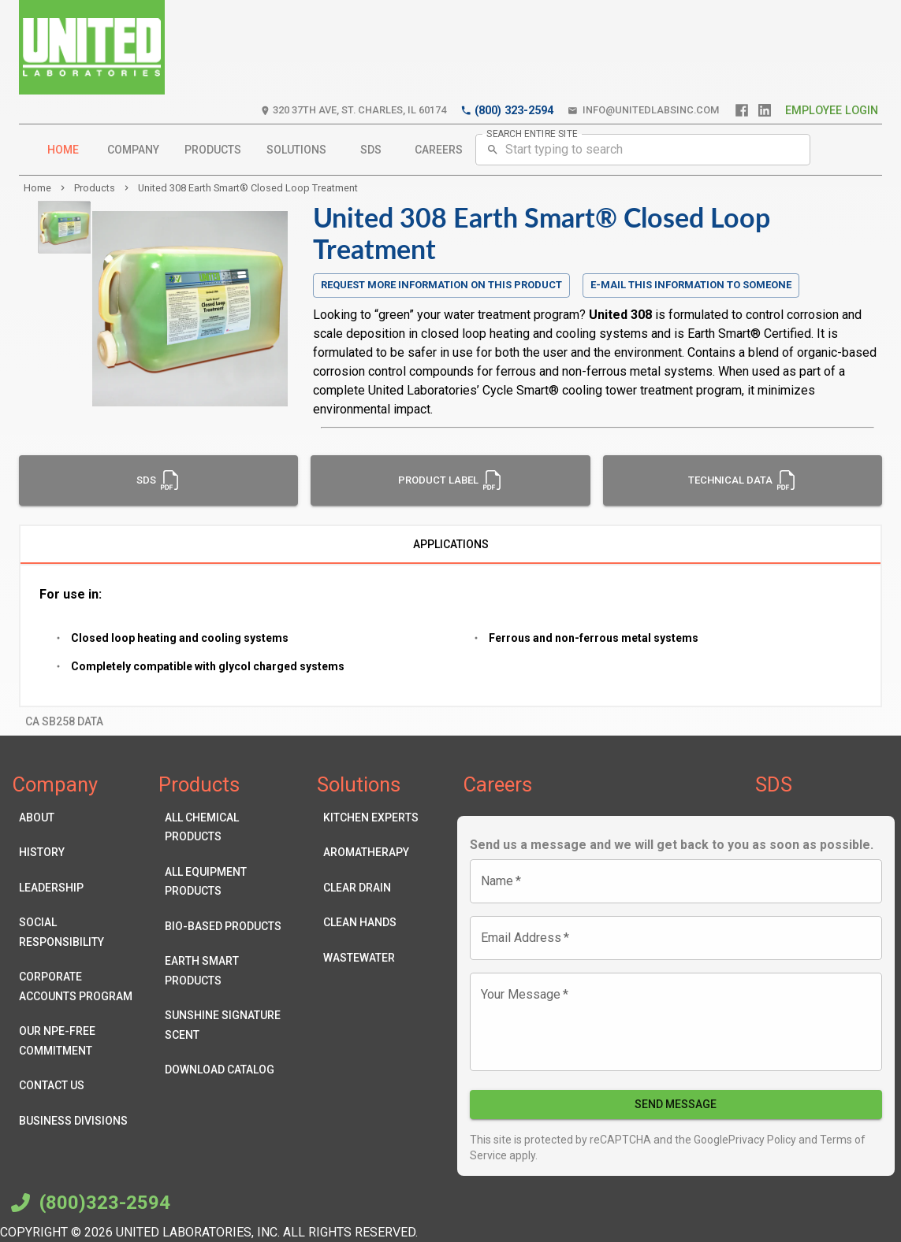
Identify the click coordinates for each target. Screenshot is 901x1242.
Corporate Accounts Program (79, 986)
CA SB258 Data (64, 721)
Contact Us (79, 1085)
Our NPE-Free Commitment (79, 1041)
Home (63, 150)
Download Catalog (225, 1069)
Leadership (79, 888)
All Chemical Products (225, 827)
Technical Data (742, 480)
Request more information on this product (441, 285)
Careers (438, 150)
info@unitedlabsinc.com (643, 111)
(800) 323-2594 (506, 111)
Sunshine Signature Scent (225, 1025)
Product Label (450, 480)
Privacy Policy (762, 1139)
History (79, 852)
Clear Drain (371, 888)
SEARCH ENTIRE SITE (532, 133)
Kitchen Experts (371, 817)
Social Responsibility (79, 932)
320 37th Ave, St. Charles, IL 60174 (353, 111)
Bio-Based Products (225, 926)
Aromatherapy (371, 852)
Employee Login (831, 111)
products (94, 188)
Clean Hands (371, 922)
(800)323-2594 (88, 1202)
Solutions (296, 150)
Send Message (676, 1104)
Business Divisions (79, 1121)
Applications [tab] (450, 545)
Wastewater (371, 958)
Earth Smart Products (225, 971)
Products (213, 150)
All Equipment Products (225, 882)
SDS (370, 150)
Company (133, 150)
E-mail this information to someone (690, 285)
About (79, 817)
